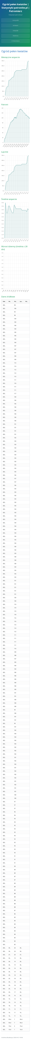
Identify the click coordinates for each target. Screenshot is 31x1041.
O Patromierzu (16, 41)
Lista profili (15, 20)
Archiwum (15, 25)
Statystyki (15, 30)
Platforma (15, 36)
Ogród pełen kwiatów (14, 51)
